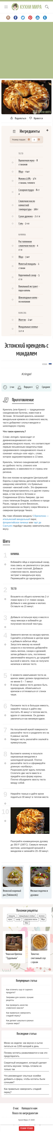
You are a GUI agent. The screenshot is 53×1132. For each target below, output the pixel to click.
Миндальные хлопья (28, 327)
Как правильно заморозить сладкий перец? (22, 1090)
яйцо (26, 923)
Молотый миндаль (27, 264)
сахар (18, 919)
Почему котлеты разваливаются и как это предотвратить (25, 1054)
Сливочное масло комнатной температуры (27, 205)
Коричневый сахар (27, 275)
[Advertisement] (26, 50)
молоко (42, 916)
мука (10, 919)
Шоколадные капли (28, 297)
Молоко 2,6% (25, 178)
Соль (21, 223)
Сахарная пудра (26, 190)
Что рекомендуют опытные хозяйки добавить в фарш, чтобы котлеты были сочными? (24, 1079)
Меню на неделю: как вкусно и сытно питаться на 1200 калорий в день (23, 1044)
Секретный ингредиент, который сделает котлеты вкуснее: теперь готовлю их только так (25, 1066)
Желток (22, 320)
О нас (16, 1108)
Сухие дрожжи (26, 216)
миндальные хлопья (27, 916)
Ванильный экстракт (28, 286)
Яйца (21, 171)
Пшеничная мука (26, 160)
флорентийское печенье (15, 522)
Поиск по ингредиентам (25, 1113)
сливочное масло (30, 919)
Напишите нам (29, 1108)
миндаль (11, 916)
